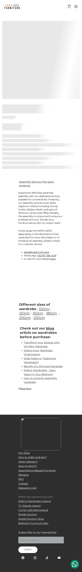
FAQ (21, 479)
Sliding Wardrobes (29, 501)
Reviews (23, 474)
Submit (28, 549)
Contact (23, 483)
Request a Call (27, 488)
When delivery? (28, 461)
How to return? (27, 466)
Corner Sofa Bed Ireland (33, 510)
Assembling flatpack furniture (37, 470)
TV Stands (24, 505)
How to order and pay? (32, 457)
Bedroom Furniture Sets (33, 523)
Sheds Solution (27, 514)
